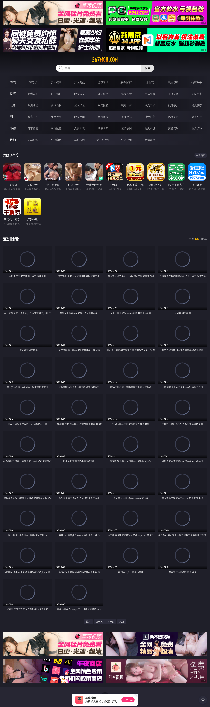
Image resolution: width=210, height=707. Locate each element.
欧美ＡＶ (79, 94)
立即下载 (128, 699)
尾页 (121, 621)
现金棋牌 (173, 82)
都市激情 (33, 128)
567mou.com (105, 59)
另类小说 (150, 128)
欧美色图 (79, 117)
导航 (13, 139)
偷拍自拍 (56, 105)
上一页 (99, 621)
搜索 (147, 68)
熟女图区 (173, 117)
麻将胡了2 (126, 82)
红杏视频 (126, 139)
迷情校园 (126, 128)
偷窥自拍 (33, 117)
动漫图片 (103, 117)
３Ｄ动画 (103, 94)
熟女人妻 (126, 94)
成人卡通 (79, 105)
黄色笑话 (173, 128)
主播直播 (173, 94)
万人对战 (79, 82)
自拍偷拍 (56, 94)
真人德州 (56, 82)
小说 (13, 128)
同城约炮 (33, 139)
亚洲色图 (56, 117)
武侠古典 (103, 128)
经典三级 (150, 105)
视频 (13, 93)
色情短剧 (150, 139)
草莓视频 (79, 139)
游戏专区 (103, 82)
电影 (13, 105)
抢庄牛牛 (196, 82)
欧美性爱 (103, 105)
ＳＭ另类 (196, 94)
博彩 (13, 82)
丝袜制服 (150, 94)
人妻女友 (79, 128)
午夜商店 (56, 139)
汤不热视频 (103, 139)
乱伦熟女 (173, 105)
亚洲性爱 (33, 105)
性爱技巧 (196, 128)
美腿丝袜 (126, 117)
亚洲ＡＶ (33, 94)
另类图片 (196, 117)
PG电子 (32, 82)
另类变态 (196, 105)
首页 (88, 621)
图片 (13, 116)
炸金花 (150, 82)
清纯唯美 (150, 117)
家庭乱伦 (56, 128)
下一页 (110, 621)
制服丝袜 (126, 105)
